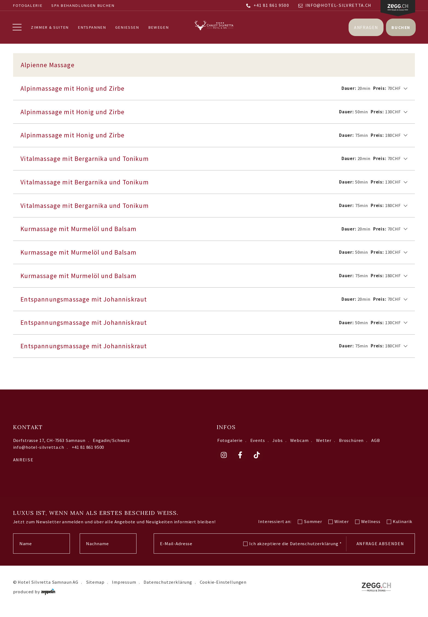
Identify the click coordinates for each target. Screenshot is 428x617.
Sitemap (95, 588)
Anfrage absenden (380, 549)
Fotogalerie (27, 5)
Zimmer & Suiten (50, 27)
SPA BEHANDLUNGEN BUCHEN (82, 5)
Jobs (277, 446)
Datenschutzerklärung (315, 550)
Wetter (323, 446)
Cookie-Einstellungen (223, 588)
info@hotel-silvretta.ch (335, 5)
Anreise (23, 466)
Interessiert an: (274, 528)
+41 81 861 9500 (267, 5)
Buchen (400, 27)
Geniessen (127, 27)
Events (257, 446)
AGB (375, 446)
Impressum (124, 588)
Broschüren (351, 446)
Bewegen (158, 27)
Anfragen (365, 27)
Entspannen (92, 27)
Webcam (299, 446)
